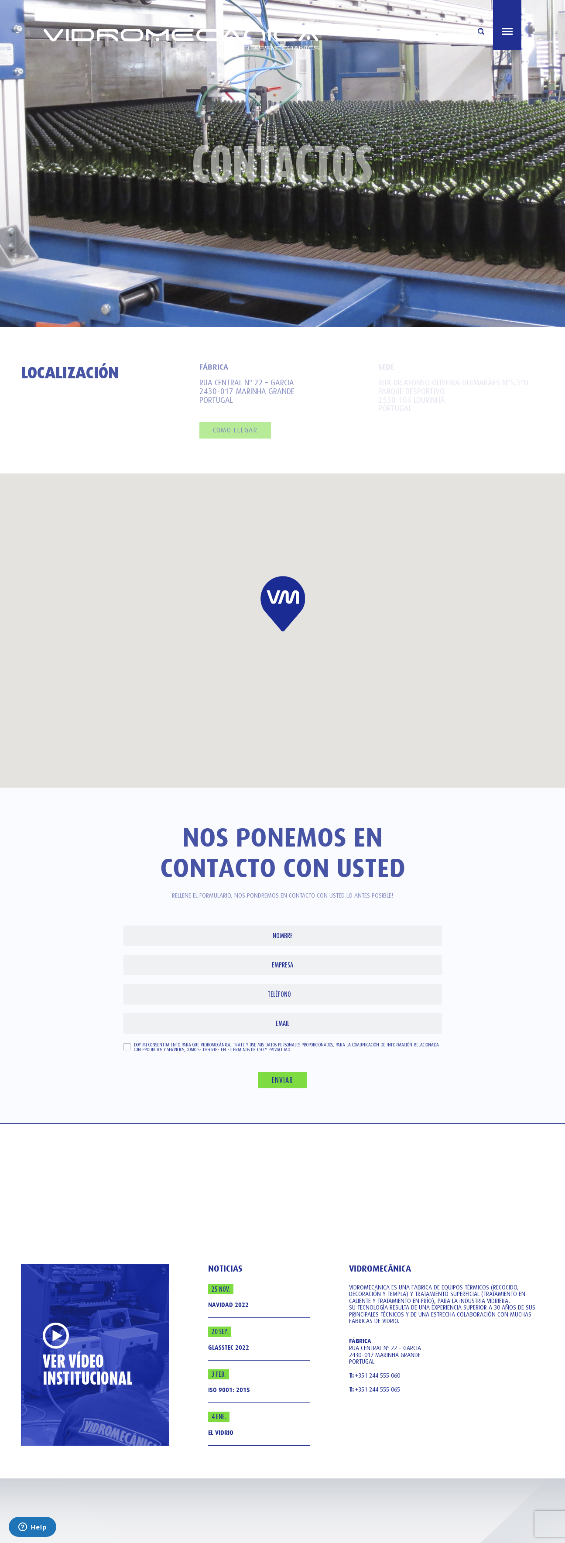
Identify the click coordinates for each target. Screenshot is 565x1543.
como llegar (235, 430)
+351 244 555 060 (374, 1375)
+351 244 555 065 (374, 1389)
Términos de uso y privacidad (260, 1049)
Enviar (282, 1080)
